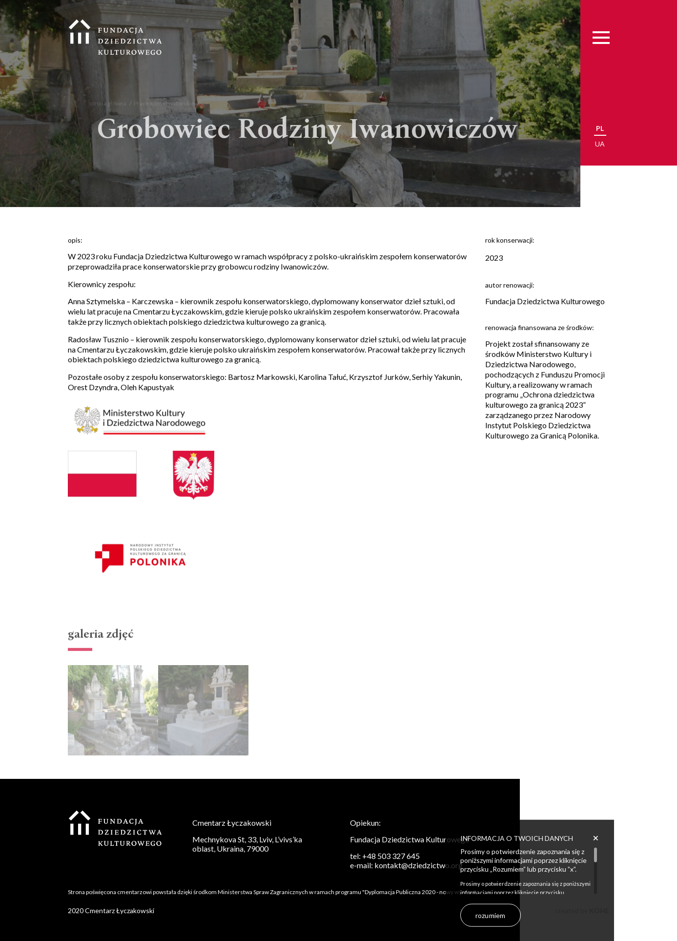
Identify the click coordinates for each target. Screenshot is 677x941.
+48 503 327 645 (391, 855)
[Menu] (601, 37)
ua (600, 144)
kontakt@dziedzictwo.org (418, 865)
